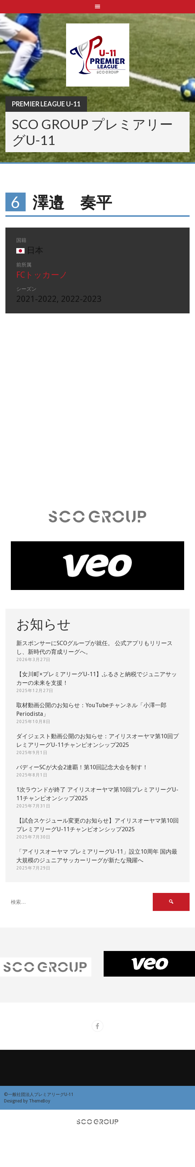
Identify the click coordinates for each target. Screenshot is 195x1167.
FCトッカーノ (42, 275)
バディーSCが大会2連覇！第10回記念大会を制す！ (82, 767)
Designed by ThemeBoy (27, 1101)
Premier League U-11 (46, 104)
